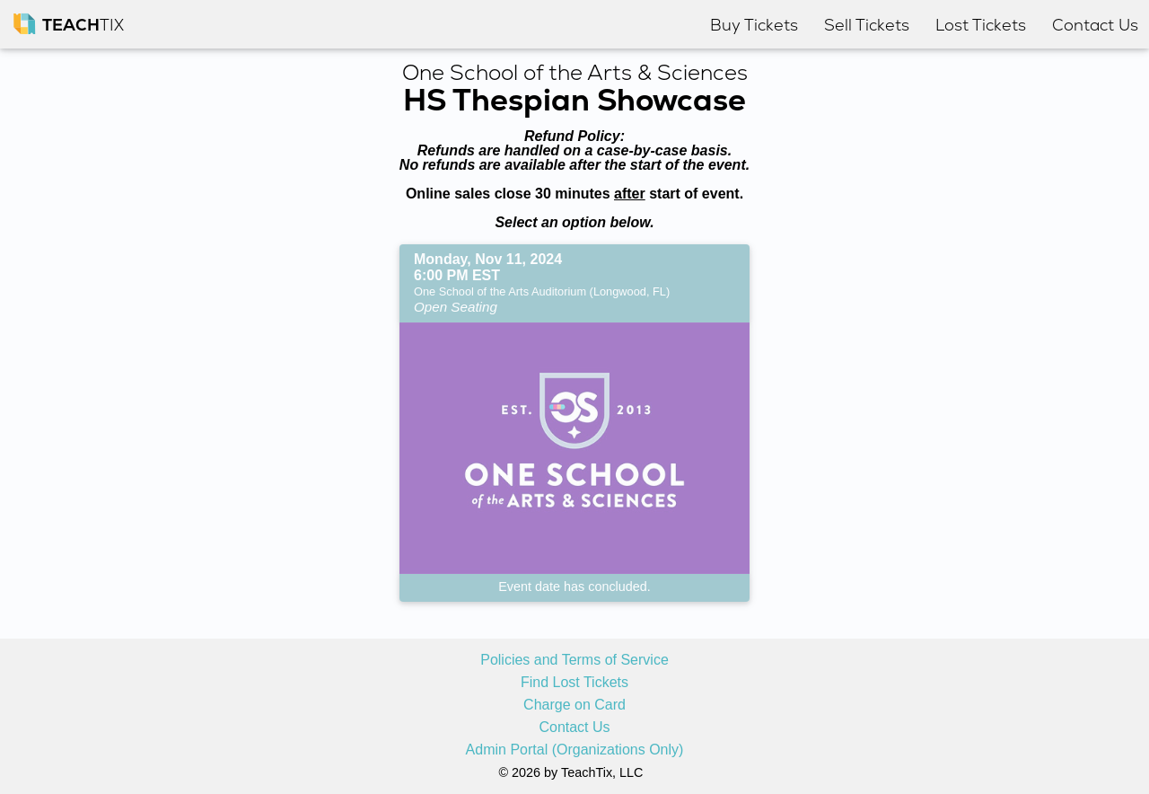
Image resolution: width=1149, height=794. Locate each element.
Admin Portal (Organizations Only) (575, 750)
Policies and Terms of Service (574, 660)
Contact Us (574, 727)
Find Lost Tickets (574, 682)
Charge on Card (574, 705)
